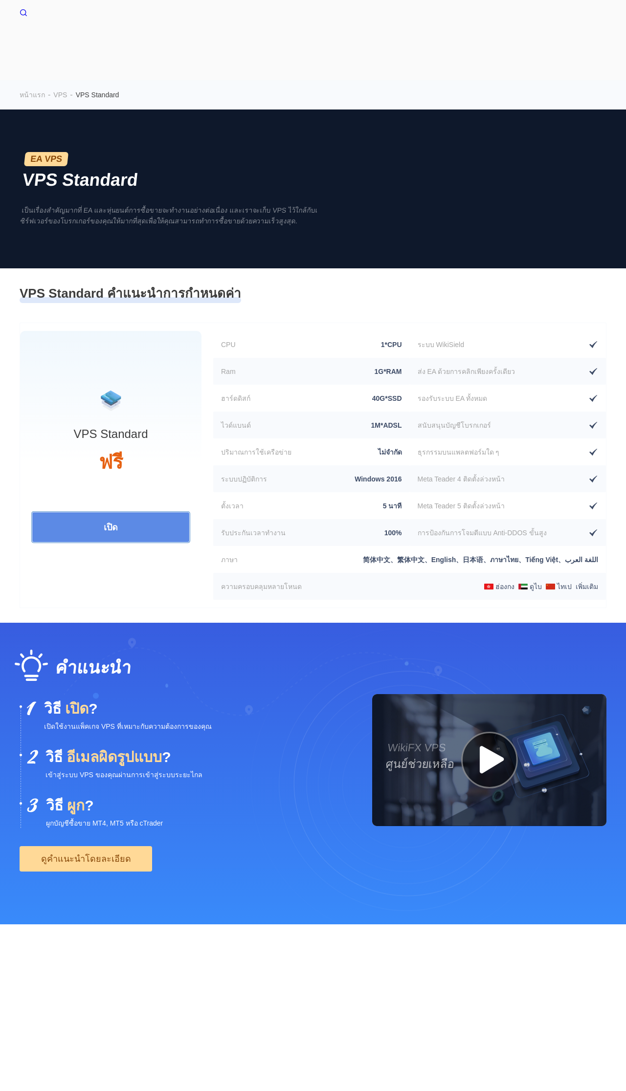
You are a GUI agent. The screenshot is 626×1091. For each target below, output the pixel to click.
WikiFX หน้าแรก (53, 12)
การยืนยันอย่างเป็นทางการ (490, 988)
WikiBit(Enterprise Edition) (403, 988)
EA (577, 43)
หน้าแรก (218, 43)
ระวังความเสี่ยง (83, 988)
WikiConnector (318, 43)
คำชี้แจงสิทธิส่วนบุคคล (254, 988)
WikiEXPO (554, 988)
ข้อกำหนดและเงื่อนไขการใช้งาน (163, 988)
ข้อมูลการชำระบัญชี (519, 43)
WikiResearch (41, 998)
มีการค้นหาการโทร (326, 988)
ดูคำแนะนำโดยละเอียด (86, 841)
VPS (258, 43)
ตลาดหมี (385, 43)
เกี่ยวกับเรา (36, 988)
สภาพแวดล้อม (442, 43)
